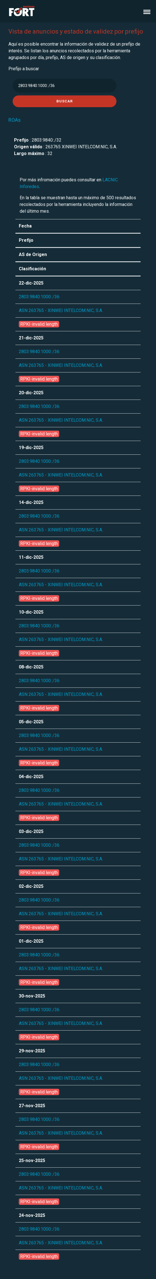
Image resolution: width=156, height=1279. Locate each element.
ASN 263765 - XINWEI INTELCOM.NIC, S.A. (61, 310)
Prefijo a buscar (23, 68)
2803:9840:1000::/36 (39, 296)
